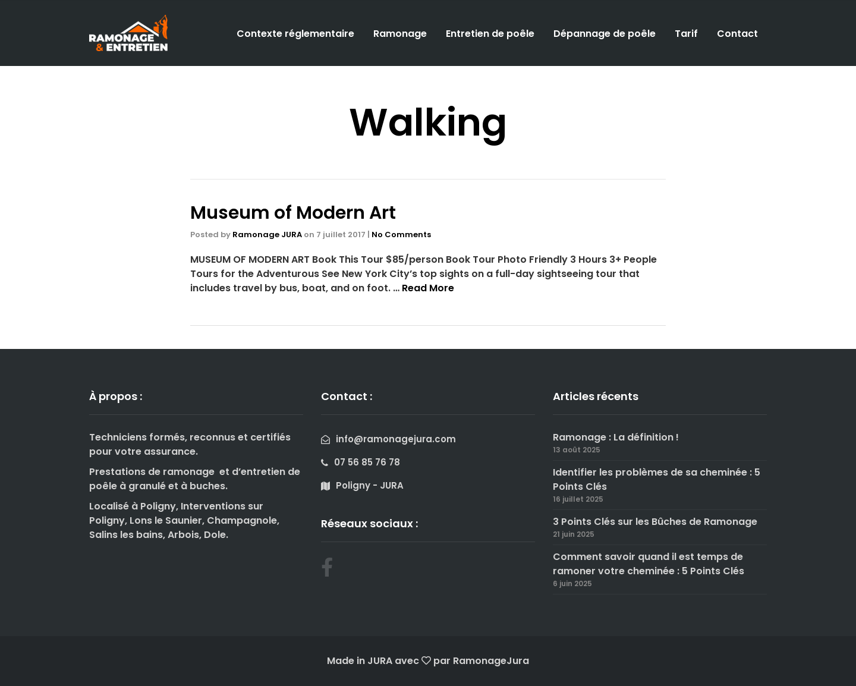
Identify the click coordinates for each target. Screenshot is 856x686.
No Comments (401, 234)
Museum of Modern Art (293, 212)
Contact (737, 33)
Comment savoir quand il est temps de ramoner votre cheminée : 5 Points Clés (648, 564)
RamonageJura (491, 661)
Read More (428, 288)
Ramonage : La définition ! (616, 437)
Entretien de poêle (490, 33)
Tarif (686, 33)
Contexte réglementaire (295, 33)
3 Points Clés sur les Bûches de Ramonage (655, 521)
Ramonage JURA (267, 234)
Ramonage (400, 33)
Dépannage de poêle (604, 33)
